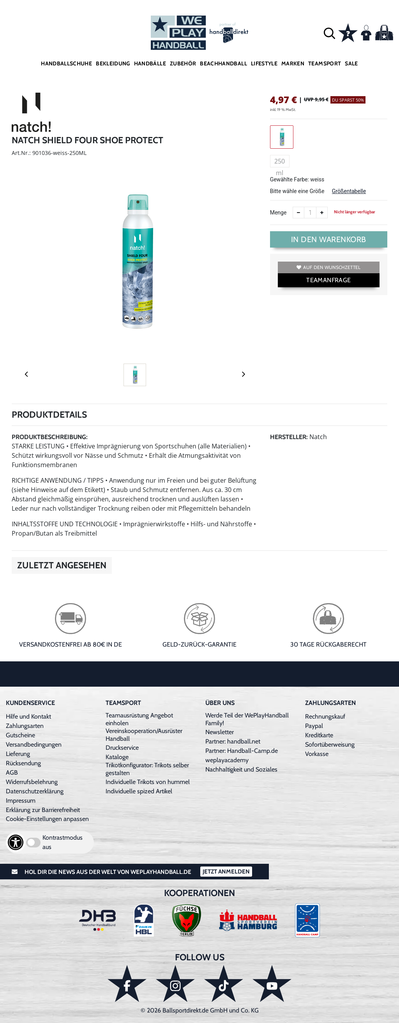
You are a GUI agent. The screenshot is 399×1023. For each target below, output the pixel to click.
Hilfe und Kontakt (28, 716)
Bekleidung (113, 63)
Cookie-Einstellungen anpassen (47, 819)
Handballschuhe (66, 63)
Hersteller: (289, 437)
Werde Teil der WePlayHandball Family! (247, 719)
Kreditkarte (319, 735)
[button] (329, 33)
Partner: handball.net (232, 741)
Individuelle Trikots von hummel (148, 782)
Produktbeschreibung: (50, 437)
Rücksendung (23, 763)
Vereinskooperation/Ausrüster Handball (144, 734)
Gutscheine (20, 735)
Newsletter (219, 732)
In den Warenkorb (328, 239)
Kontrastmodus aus (62, 842)
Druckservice (122, 747)
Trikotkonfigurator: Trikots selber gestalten (147, 769)
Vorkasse (316, 754)
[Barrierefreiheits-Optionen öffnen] (15, 842)
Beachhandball (223, 63)
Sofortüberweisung (330, 744)
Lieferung (18, 754)
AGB (12, 772)
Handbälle (150, 63)
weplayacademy (227, 760)
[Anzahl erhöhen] (322, 212)
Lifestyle (264, 63)
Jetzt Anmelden (226, 871)
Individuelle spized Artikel (139, 791)
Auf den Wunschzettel (328, 267)
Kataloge (117, 757)
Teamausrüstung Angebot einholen (139, 719)
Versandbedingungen (34, 744)
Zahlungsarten (25, 725)
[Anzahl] (310, 212)
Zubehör (183, 63)
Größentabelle (349, 191)
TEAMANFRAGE (328, 280)
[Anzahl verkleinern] (298, 212)
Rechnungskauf (325, 716)
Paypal (314, 725)
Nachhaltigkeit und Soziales (241, 769)
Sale (351, 63)
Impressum (20, 800)
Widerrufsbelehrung (32, 782)
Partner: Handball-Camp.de (241, 750)
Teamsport (324, 63)
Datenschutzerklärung (35, 791)
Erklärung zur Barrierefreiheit (43, 810)
